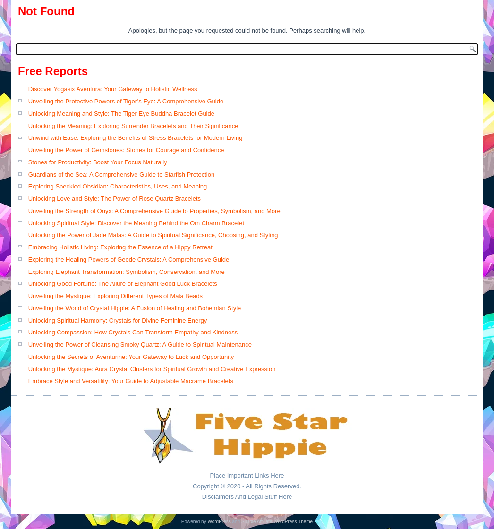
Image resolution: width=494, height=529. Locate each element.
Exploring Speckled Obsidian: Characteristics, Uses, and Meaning (117, 186)
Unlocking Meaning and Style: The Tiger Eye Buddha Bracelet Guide (121, 113)
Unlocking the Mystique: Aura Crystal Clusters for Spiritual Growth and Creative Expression (152, 369)
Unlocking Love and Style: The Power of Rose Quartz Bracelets (114, 198)
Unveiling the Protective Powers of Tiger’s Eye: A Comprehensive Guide (126, 101)
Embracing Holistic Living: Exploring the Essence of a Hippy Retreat (120, 247)
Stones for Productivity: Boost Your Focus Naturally (97, 162)
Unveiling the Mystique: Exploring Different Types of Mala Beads (115, 295)
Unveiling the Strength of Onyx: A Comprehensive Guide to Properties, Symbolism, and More (154, 210)
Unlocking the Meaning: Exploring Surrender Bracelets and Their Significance (133, 125)
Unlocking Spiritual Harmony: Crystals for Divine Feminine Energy (117, 320)
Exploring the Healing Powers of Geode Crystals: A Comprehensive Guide (129, 259)
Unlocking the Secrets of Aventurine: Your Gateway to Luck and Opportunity (131, 356)
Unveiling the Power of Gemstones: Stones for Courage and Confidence (126, 150)
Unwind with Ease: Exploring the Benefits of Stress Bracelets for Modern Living (135, 137)
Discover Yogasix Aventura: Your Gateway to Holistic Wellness (112, 89)
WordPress (218, 521)
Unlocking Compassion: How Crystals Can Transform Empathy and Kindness (133, 332)
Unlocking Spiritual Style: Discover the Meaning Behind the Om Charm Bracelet (136, 223)
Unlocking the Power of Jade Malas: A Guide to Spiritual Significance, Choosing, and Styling (153, 235)
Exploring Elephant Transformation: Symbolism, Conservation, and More (126, 271)
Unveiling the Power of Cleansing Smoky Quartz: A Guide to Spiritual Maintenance (140, 344)
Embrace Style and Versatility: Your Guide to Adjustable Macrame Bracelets (130, 380)
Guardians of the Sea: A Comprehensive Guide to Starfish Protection (121, 174)
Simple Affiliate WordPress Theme (277, 521)
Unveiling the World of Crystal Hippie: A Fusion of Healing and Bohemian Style (134, 308)
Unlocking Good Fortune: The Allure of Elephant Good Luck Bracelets (122, 283)
